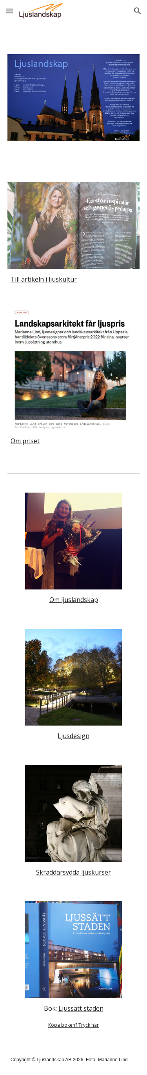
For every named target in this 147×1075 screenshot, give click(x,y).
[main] (73, 279)
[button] (9, 11)
